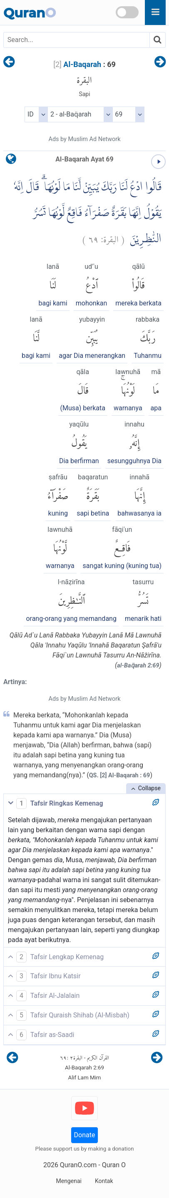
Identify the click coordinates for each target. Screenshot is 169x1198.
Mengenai (68, 1181)
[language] (11, 160)
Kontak (104, 1181)
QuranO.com (78, 1165)
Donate (84, 1135)
